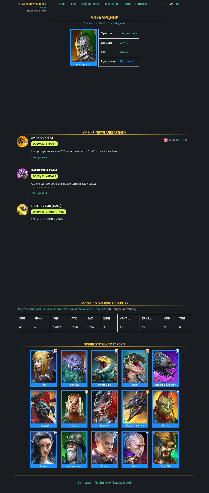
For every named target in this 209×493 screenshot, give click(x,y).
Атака (124, 52)
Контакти (84, 482)
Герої (73, 3)
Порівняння (111, 3)
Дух (122, 42)
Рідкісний (126, 61)
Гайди (62, 3)
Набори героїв (90, 3)
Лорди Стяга (128, 33)
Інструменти (143, 3)
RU (178, 3)
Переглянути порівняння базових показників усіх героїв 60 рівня (60, 309)
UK (171, 3)
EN (166, 3)
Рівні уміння (39, 157)
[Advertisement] (104, 94)
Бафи (127, 3)
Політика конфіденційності (113, 482)
